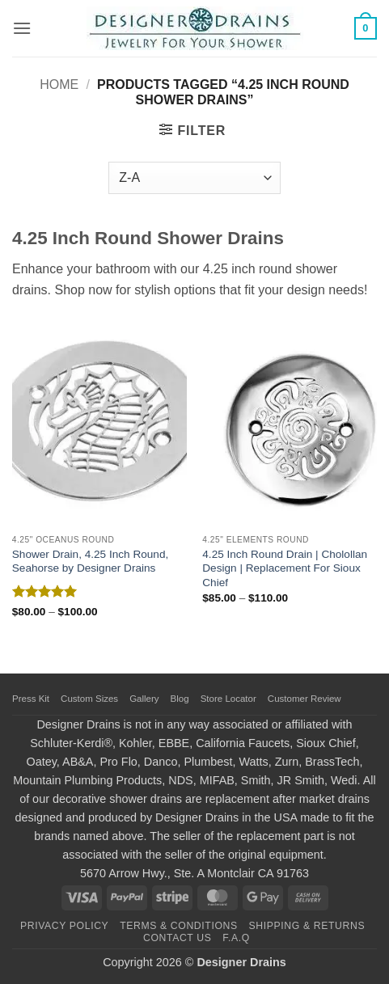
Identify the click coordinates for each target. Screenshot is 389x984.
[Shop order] (194, 178)
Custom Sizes (89, 698)
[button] (22, 28)
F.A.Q (236, 938)
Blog (180, 698)
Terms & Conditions (179, 925)
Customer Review (304, 698)
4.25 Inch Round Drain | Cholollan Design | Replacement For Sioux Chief (284, 568)
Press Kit (30, 698)
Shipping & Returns (307, 925)
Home (59, 84)
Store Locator (228, 698)
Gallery (144, 698)
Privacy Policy (64, 925)
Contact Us (177, 938)
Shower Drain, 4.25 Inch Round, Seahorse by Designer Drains (90, 561)
